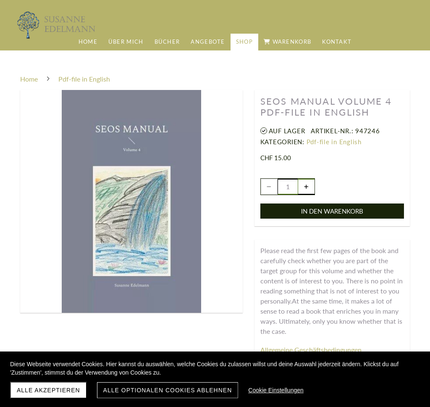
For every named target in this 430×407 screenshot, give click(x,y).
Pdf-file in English (334, 141)
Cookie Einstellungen (276, 390)
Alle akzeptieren (48, 390)
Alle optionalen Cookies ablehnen (167, 390)
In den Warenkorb (332, 211)
